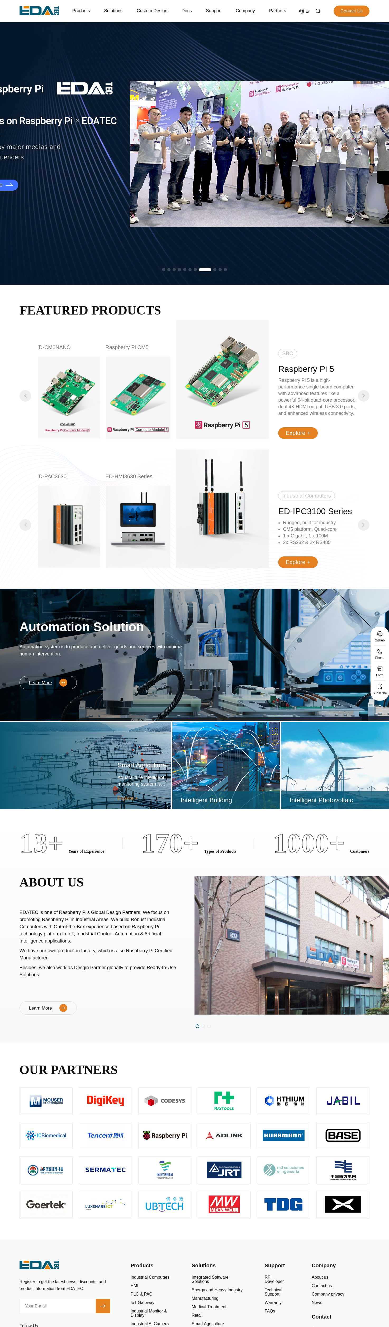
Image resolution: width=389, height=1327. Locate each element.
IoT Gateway (142, 1303)
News (317, 1303)
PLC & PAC (141, 1294)
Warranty (273, 1303)
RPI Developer (274, 1279)
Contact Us (351, 10)
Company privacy (328, 1294)
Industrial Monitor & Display (149, 1313)
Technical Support (273, 1292)
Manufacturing (205, 1298)
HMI (134, 1286)
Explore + (298, 433)
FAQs (270, 1311)
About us (320, 1277)
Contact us (322, 1286)
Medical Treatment (209, 1307)
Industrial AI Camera (150, 1324)
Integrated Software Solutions (210, 1279)
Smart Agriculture (208, 1324)
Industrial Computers (150, 1277)
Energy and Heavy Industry (217, 1290)
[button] (163, 269)
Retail (197, 1315)
